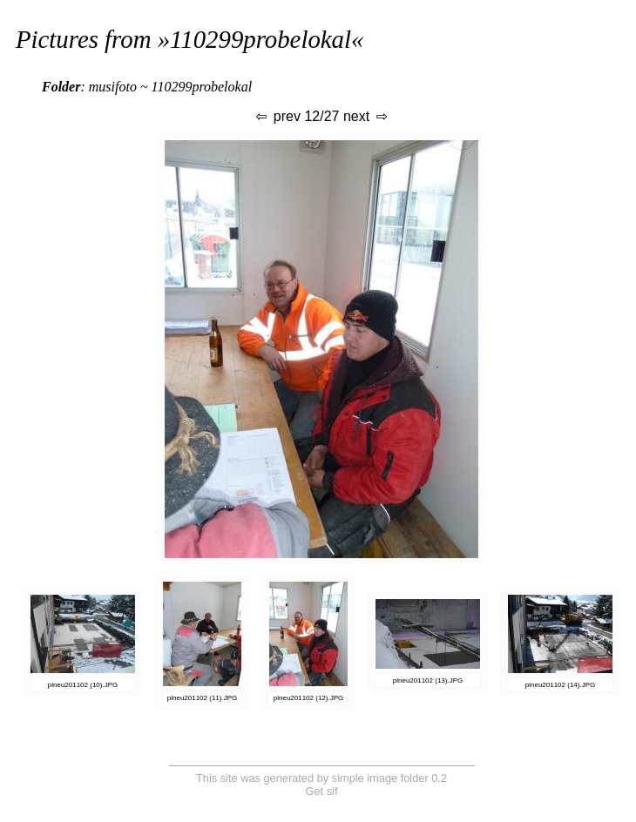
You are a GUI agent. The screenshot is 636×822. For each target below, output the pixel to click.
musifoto (113, 86)
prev (277, 116)
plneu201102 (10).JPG (83, 685)
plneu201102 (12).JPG (309, 698)
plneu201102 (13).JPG (428, 680)
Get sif (322, 791)
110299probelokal (260, 39)
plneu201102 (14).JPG (560, 685)
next (366, 116)
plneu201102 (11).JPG (202, 698)
